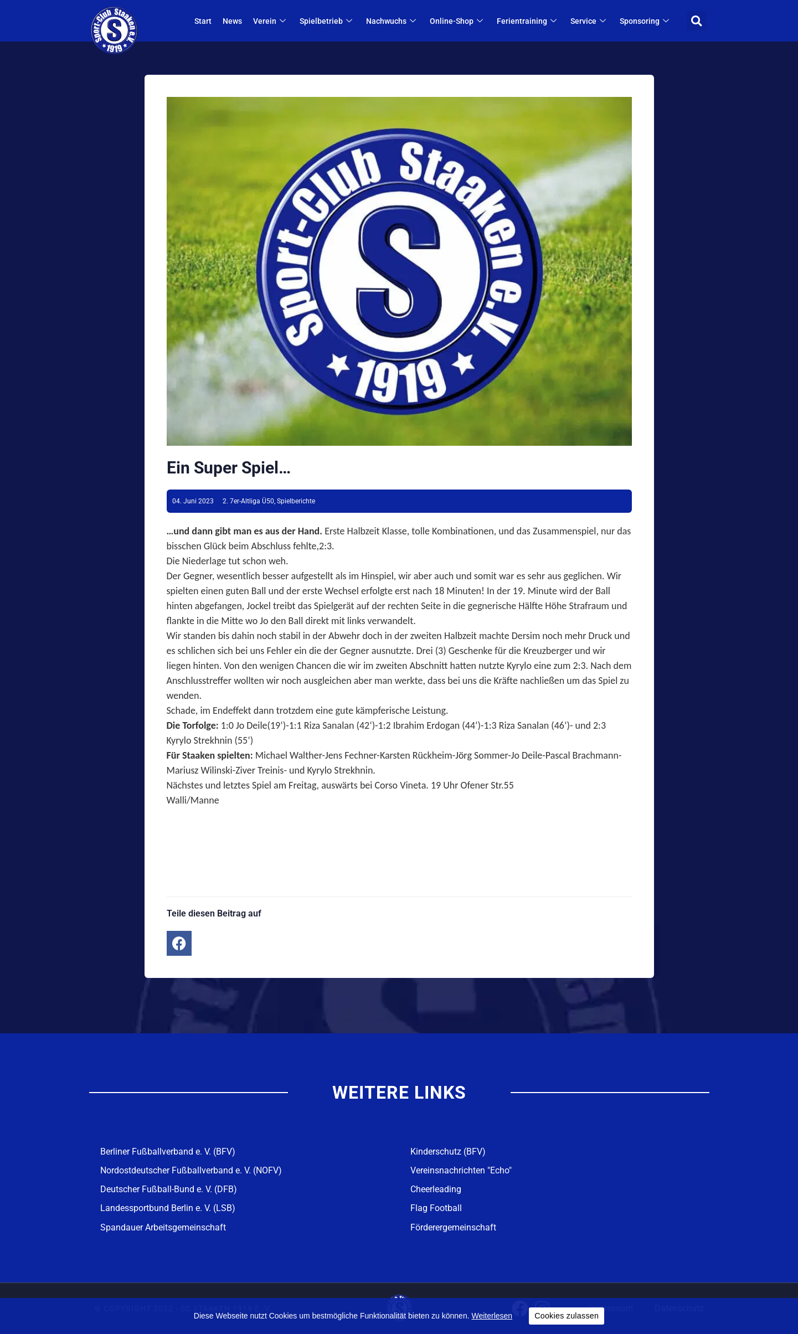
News (233, 21)
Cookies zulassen (566, 1315)
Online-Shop (458, 21)
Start (203, 21)
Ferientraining (528, 21)
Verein (271, 21)
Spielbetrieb (328, 21)
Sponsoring (646, 21)
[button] (696, 20)
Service (590, 21)
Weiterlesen (491, 1315)
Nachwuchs (393, 21)
